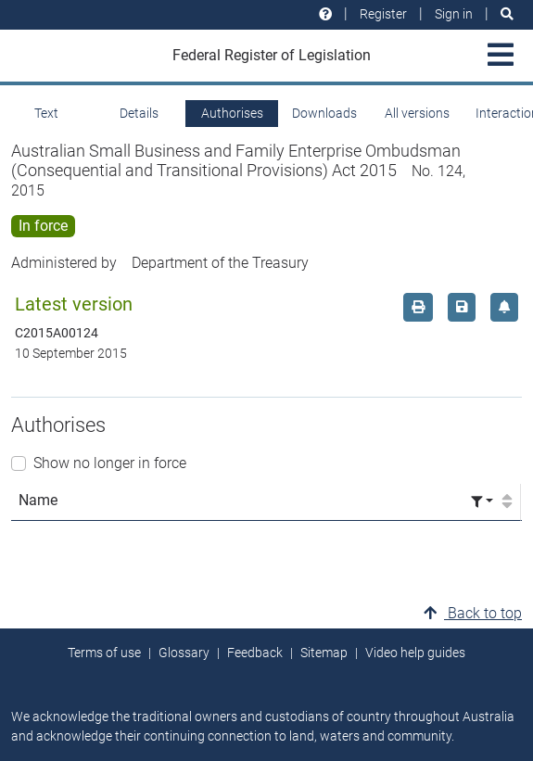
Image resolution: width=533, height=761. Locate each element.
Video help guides (415, 652)
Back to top (473, 613)
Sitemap (324, 652)
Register (383, 13)
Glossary (184, 652)
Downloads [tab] (324, 113)
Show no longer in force (109, 463)
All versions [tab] (417, 113)
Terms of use (104, 652)
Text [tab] (46, 113)
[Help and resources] (325, 14)
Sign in (454, 13)
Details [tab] (139, 113)
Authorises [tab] (232, 113)
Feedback (255, 652)
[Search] (507, 14)
